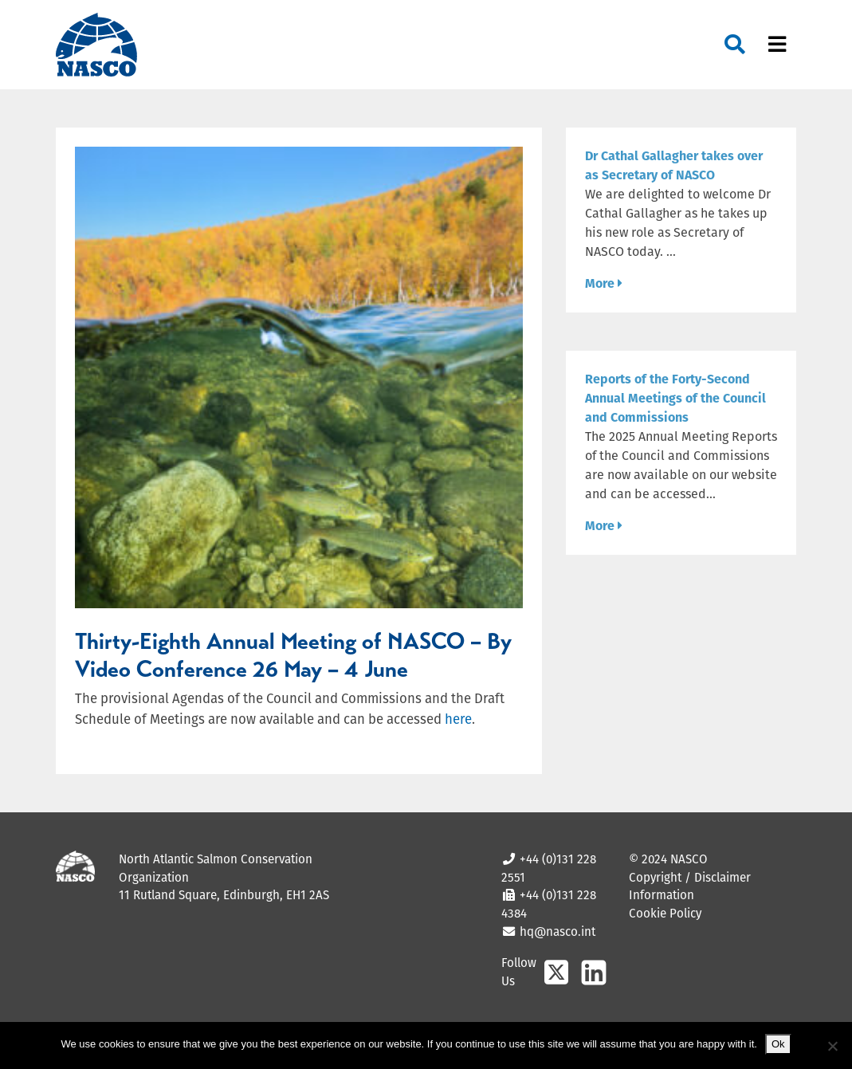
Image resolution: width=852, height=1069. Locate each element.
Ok (778, 1044)
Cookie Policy (665, 913)
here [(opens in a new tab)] (458, 719)
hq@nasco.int (555, 931)
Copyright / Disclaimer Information (690, 886)
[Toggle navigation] (777, 45)
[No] (832, 1046)
